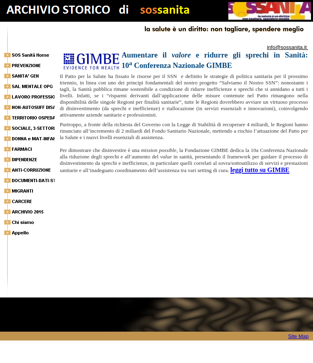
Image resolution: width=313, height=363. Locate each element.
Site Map (298, 336)
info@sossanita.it (287, 47)
